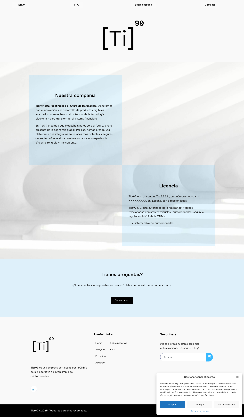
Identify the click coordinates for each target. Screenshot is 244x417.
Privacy (194, 411)
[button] (237, 377)
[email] (183, 357)
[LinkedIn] (34, 389)
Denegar (199, 404)
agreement (205, 411)
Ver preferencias (226, 404)
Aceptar (172, 404)
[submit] (209, 357)
